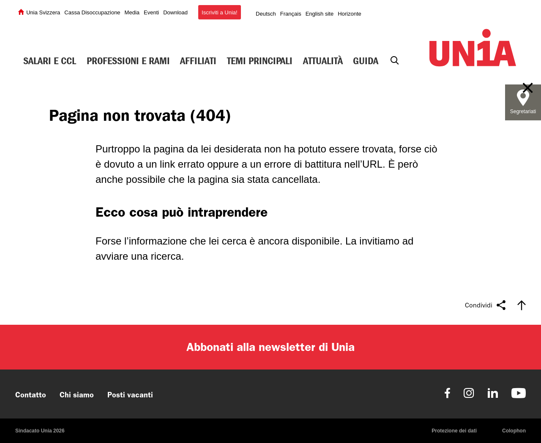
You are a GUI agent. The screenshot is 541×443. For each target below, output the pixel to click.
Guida (365, 61)
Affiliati (198, 61)
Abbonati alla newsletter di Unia (270, 347)
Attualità (323, 61)
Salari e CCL (49, 61)
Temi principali (259, 61)
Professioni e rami (128, 61)
